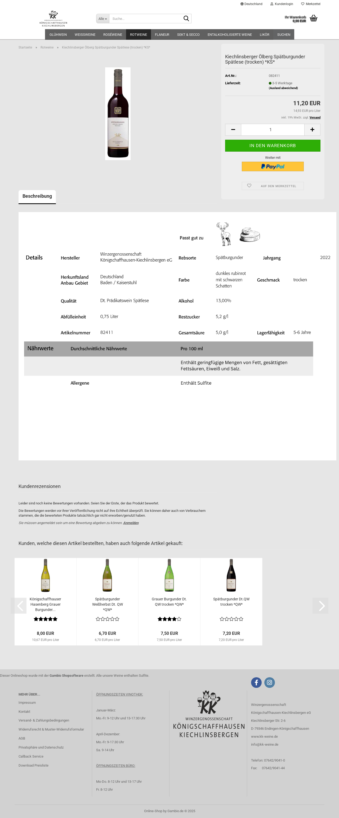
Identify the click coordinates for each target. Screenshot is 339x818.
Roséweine (112, 35)
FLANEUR (162, 35)
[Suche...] (102, 18)
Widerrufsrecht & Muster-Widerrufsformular (51, 729)
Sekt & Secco (188, 35)
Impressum (27, 703)
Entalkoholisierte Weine (230, 35)
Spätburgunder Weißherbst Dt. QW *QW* (107, 604)
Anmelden (131, 523)
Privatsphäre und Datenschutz (41, 747)
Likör (264, 35)
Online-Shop (153, 811)
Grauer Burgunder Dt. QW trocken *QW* (169, 601)
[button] (251, 4)
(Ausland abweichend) (283, 88)
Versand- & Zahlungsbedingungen (44, 720)
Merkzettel (310, 4)
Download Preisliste (33, 765)
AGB (22, 738)
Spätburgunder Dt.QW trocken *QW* (231, 601)
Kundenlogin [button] (281, 4)
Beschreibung (37, 196)
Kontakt (24, 712)
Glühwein (58, 35)
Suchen (283, 35)
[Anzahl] (273, 130)
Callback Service (31, 756)
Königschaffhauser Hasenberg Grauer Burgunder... (45, 604)
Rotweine (138, 35)
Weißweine (85, 35)
